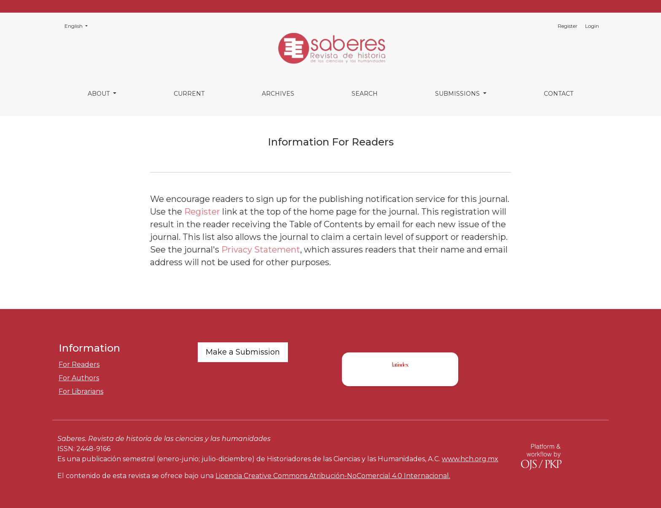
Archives (278, 93)
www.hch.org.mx (470, 459)
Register (568, 26)
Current (189, 93)
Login (592, 26)
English (78, 25)
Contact (558, 93)
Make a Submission (243, 352)
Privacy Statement (260, 250)
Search (365, 93)
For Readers (79, 364)
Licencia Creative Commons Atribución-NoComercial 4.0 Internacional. (332, 476)
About (99, 93)
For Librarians (81, 391)
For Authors (79, 378)
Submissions (458, 93)
